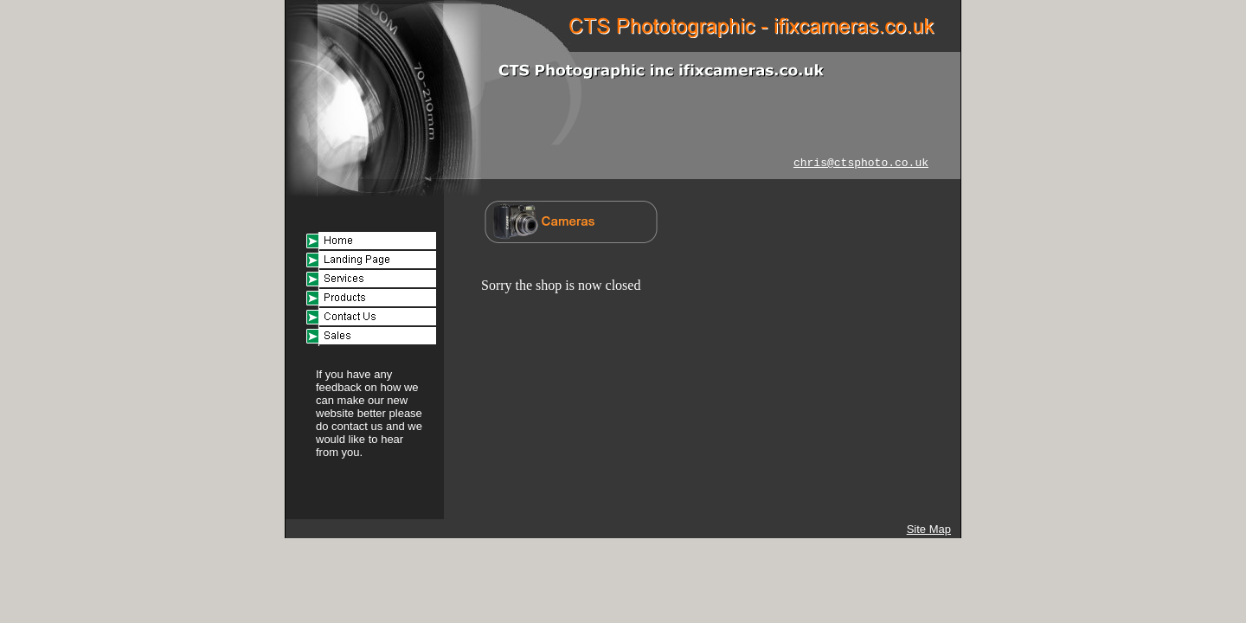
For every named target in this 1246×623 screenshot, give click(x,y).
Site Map (929, 529)
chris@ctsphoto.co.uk (860, 163)
